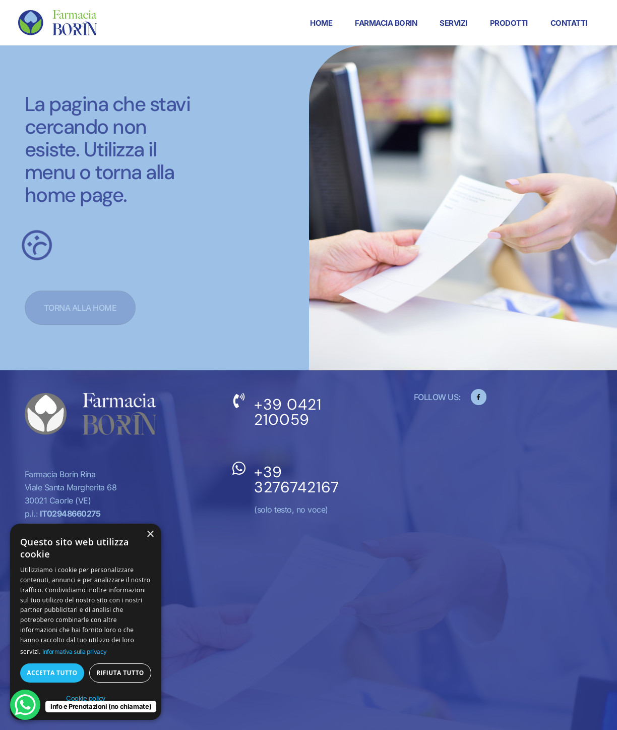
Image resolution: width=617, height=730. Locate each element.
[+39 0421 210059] (238, 400)
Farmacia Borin (386, 23)
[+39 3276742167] (238, 468)
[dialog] (85, 622)
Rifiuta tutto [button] (120, 672)
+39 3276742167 (296, 479)
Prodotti (508, 23)
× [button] (150, 534)
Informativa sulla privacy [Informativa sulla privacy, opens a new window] (74, 651)
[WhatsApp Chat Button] (25, 705)
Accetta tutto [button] (52, 672)
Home (321, 23)
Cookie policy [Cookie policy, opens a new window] (85, 698)
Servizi (453, 23)
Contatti (568, 23)
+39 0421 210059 (288, 412)
